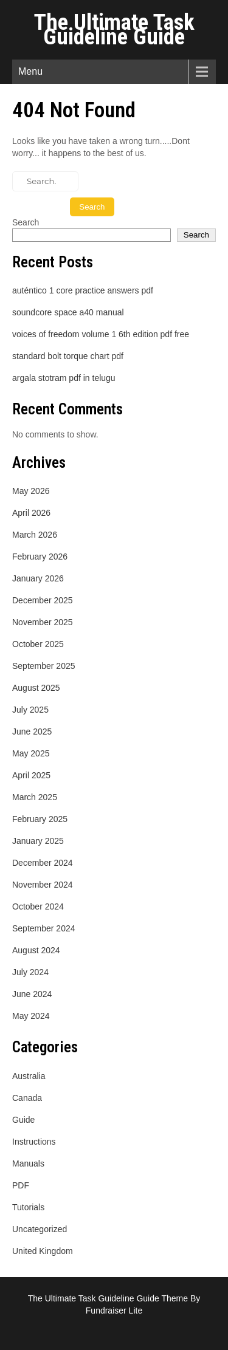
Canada (27, 1098)
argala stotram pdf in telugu (64, 378)
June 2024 (32, 994)
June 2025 (32, 731)
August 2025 (36, 688)
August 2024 (36, 950)
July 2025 (30, 709)
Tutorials (28, 1207)
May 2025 (30, 753)
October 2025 (38, 644)
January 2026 (38, 578)
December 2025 (42, 600)
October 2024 (38, 906)
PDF (20, 1185)
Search (25, 222)
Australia (28, 1076)
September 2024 (43, 928)
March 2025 (34, 797)
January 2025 (38, 841)
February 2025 (39, 819)
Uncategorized (39, 1229)
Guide (23, 1120)
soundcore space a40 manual (68, 312)
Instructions (34, 1141)
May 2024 (30, 1016)
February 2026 (39, 556)
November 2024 (42, 884)
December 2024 (42, 863)
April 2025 (31, 775)
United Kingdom (42, 1251)
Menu (30, 71)
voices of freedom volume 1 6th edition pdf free (100, 334)
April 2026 (31, 513)
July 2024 (30, 972)
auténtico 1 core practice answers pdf (82, 290)
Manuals (28, 1163)
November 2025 (42, 622)
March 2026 (34, 535)
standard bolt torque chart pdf (67, 356)
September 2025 (43, 666)
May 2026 (30, 491)
